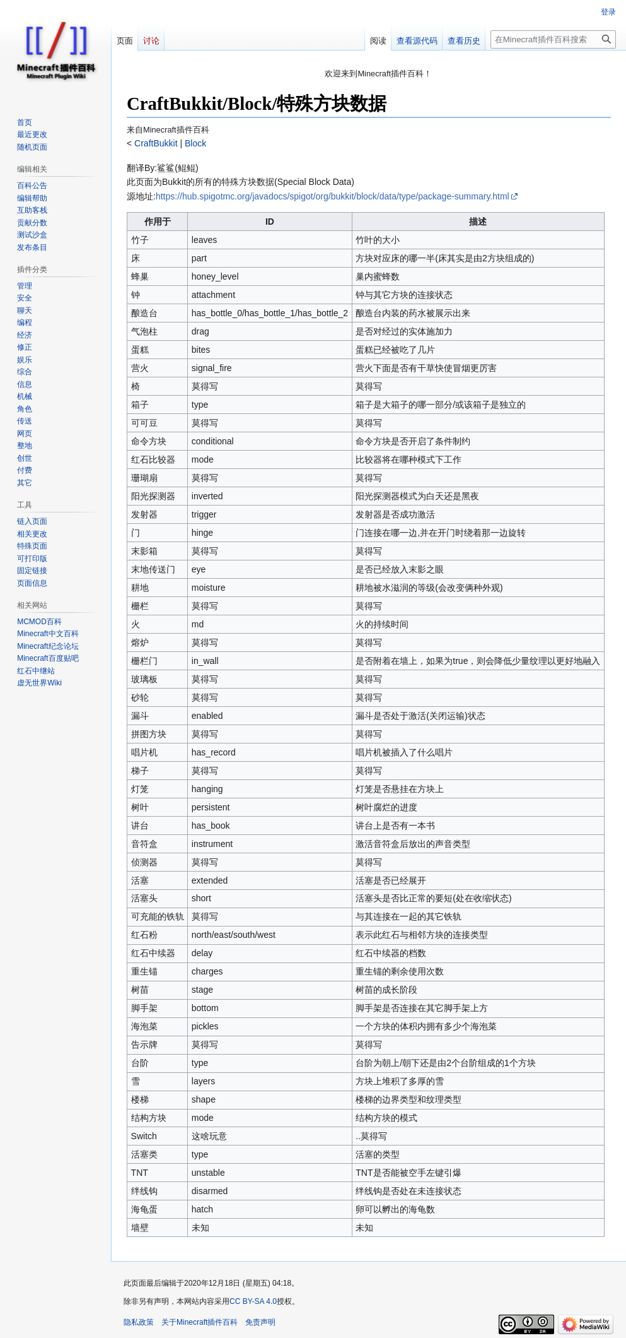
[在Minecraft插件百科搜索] (553, 39)
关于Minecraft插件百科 (199, 1322)
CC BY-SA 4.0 (253, 1301)
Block (194, 143)
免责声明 (260, 1322)
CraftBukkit (154, 143)
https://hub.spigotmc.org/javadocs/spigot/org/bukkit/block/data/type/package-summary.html (332, 196)
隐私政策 (139, 1322)
